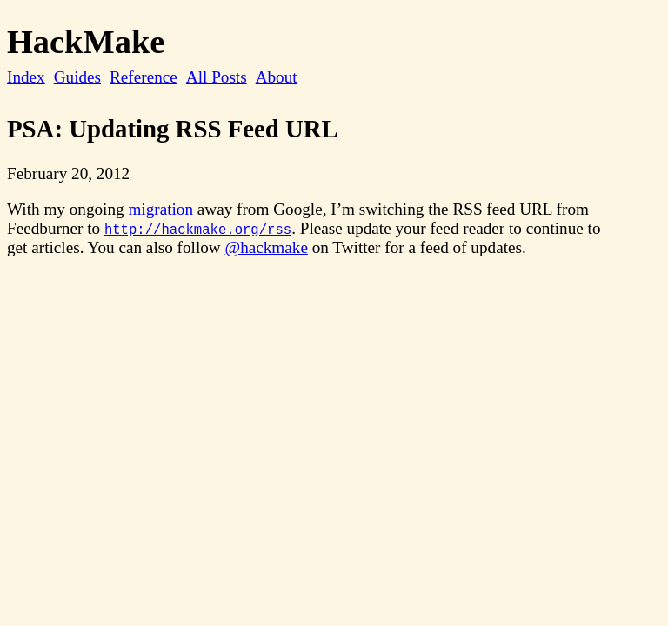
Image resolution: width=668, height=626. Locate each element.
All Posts (216, 77)
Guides (77, 77)
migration (160, 209)
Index (26, 77)
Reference (143, 77)
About (276, 77)
